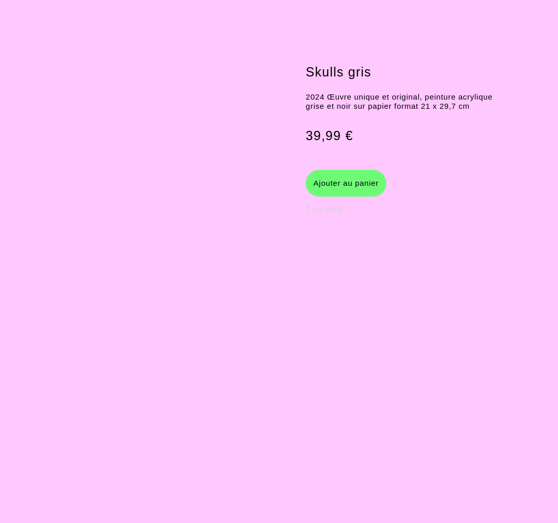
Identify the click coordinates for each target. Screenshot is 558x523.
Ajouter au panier (346, 183)
